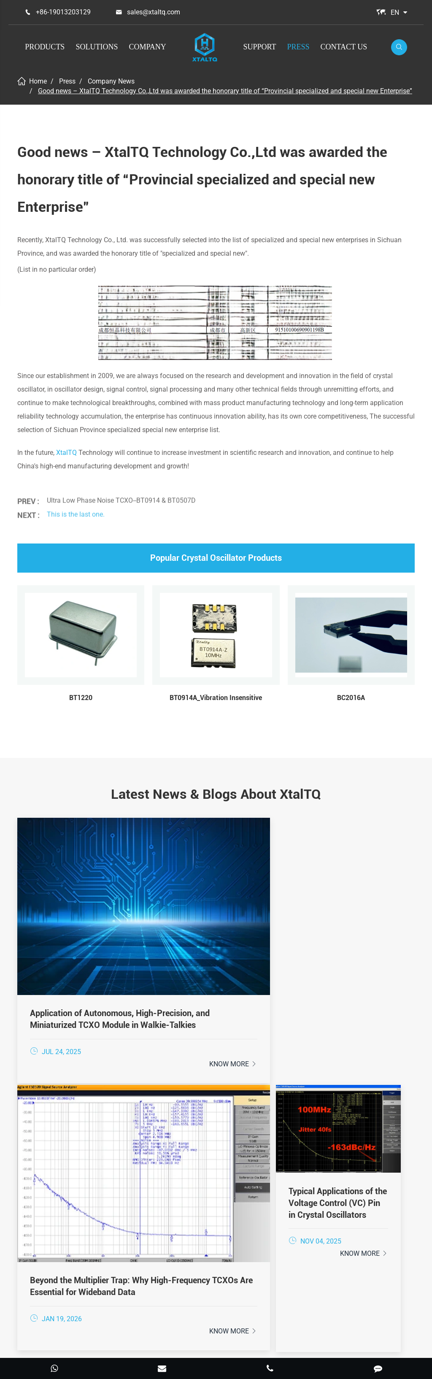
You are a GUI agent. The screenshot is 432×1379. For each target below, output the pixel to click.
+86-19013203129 (63, 12)
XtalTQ (66, 453)
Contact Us (344, 47)
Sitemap (188, 1347)
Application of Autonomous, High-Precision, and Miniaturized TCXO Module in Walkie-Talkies (80, 936)
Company (147, 47)
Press (298, 47)
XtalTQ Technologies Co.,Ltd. (205, 1335)
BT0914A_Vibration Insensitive (216, 698)
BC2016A (351, 698)
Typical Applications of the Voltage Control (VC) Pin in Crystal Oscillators (351, 936)
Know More (106, 986)
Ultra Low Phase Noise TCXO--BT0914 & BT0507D (121, 494)
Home (38, 81)
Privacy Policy (235, 1347)
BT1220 (80, 698)
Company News (111, 81)
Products (45, 47)
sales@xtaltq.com (153, 12)
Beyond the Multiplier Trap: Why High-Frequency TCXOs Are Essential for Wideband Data (215, 936)
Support (259, 47)
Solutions (97, 47)
